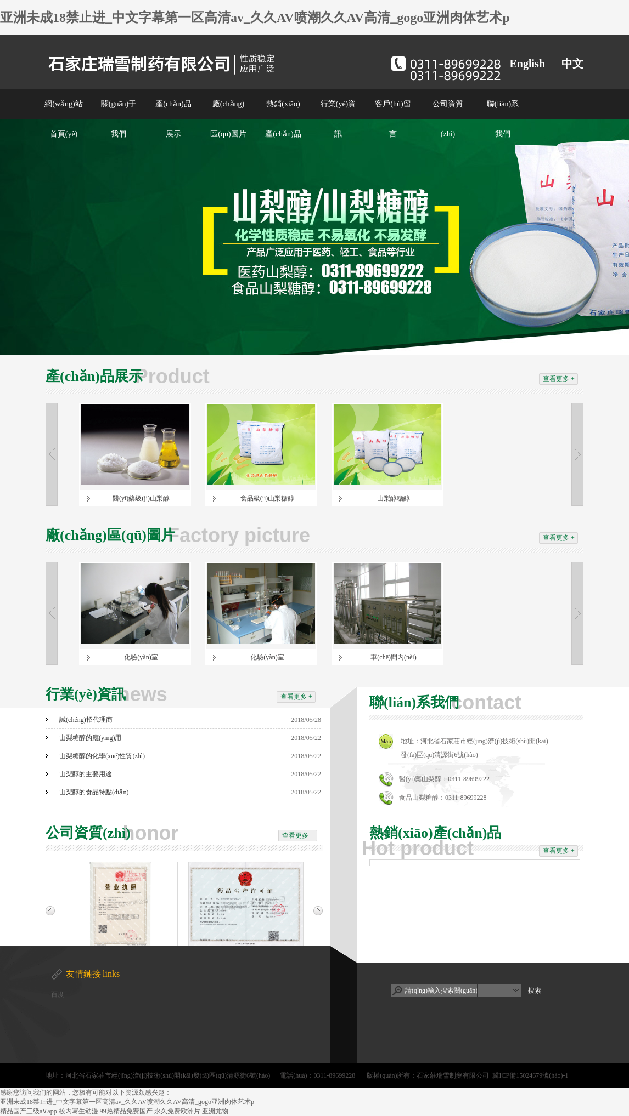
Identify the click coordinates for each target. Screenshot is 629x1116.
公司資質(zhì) (448, 119)
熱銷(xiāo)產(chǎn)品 (283, 119)
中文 (572, 64)
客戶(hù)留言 (393, 119)
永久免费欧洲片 (177, 1111)
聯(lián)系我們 (503, 119)
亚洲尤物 (215, 1111)
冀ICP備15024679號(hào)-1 (530, 1075)
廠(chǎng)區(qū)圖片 (228, 119)
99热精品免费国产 (126, 1111)
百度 (57, 994)
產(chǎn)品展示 (173, 119)
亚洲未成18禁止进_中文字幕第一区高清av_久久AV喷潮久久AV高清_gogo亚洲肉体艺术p (255, 17)
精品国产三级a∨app (28, 1111)
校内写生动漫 (78, 1111)
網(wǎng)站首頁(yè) (63, 119)
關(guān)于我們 (119, 119)
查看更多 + (559, 379)
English (527, 64)
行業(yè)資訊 (338, 119)
